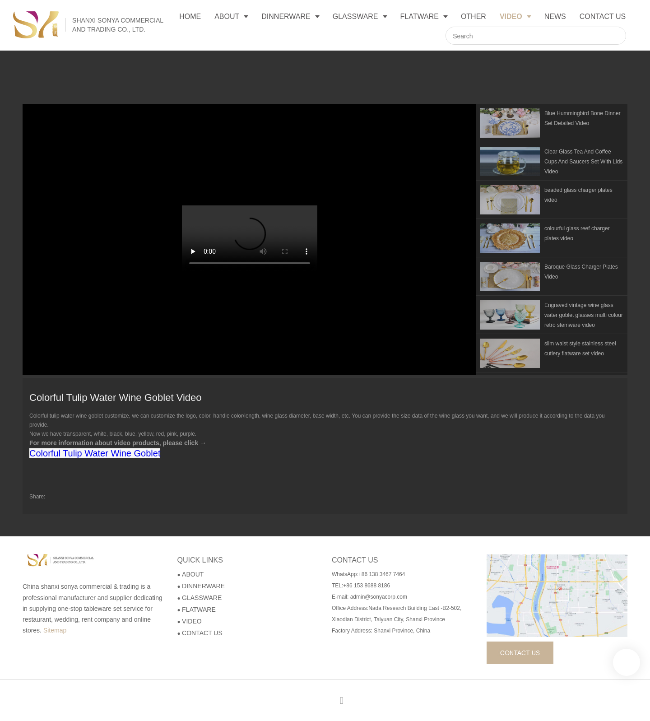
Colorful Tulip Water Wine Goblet (94, 453)
